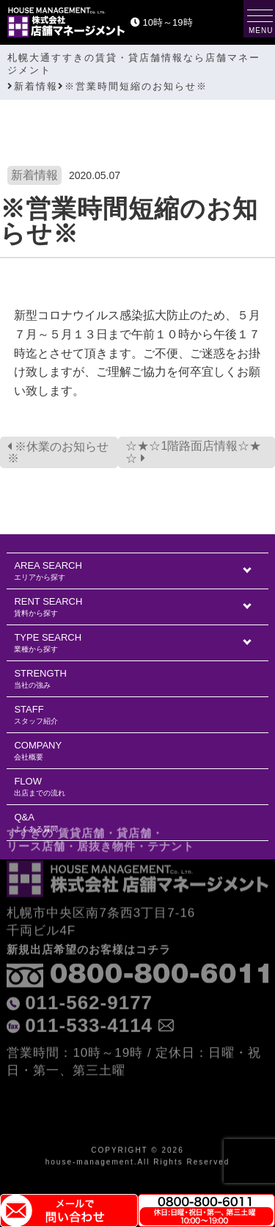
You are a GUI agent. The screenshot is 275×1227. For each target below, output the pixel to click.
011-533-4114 (89, 991)
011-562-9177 (89, 968)
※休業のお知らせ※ (58, 452)
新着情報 (34, 175)
